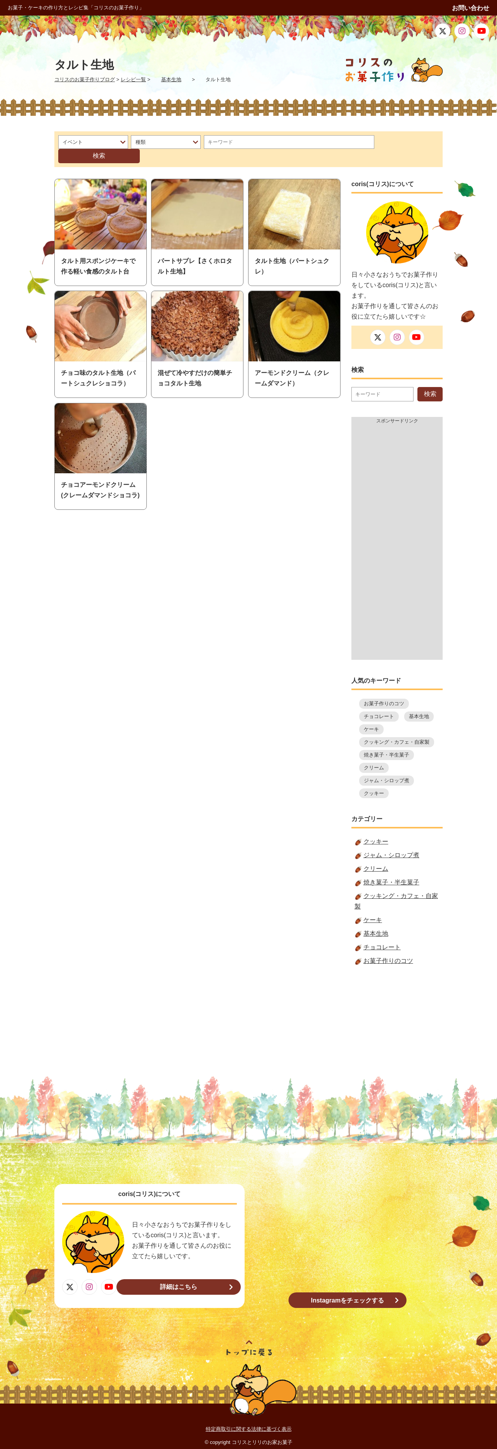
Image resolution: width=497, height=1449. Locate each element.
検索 (405, 142)
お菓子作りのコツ (384, 690)
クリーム (374, 754)
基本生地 (419, 703)
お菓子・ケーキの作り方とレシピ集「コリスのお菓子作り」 (76, 7)
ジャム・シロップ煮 (386, 767)
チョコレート (379, 703)
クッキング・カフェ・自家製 (396, 728)
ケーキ (371, 715)
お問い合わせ (470, 8)
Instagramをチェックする (347, 1286)
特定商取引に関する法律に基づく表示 (249, 1415)
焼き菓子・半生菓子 (386, 741)
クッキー (374, 780)
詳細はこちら (184, 1273)
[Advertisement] (397, 529)
